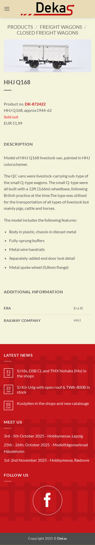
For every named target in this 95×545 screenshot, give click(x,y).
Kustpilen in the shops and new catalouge (53, 403)
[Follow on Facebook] (47, 500)
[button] (7, 9)
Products (20, 27)
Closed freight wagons (47, 33)
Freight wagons (61, 27)
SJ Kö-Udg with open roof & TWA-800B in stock (53, 389)
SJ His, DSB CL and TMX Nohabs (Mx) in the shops (51, 373)
